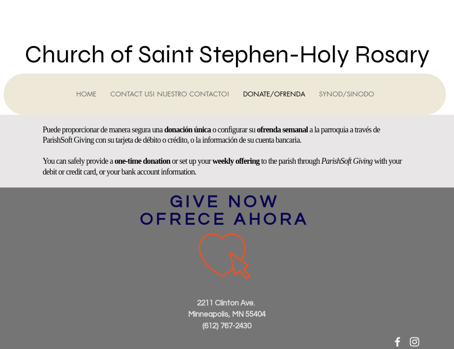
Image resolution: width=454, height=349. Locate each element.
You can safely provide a (78, 161)
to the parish (277, 161)
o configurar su (234, 129)
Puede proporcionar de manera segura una (103, 129)
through (309, 161)
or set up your (191, 161)
